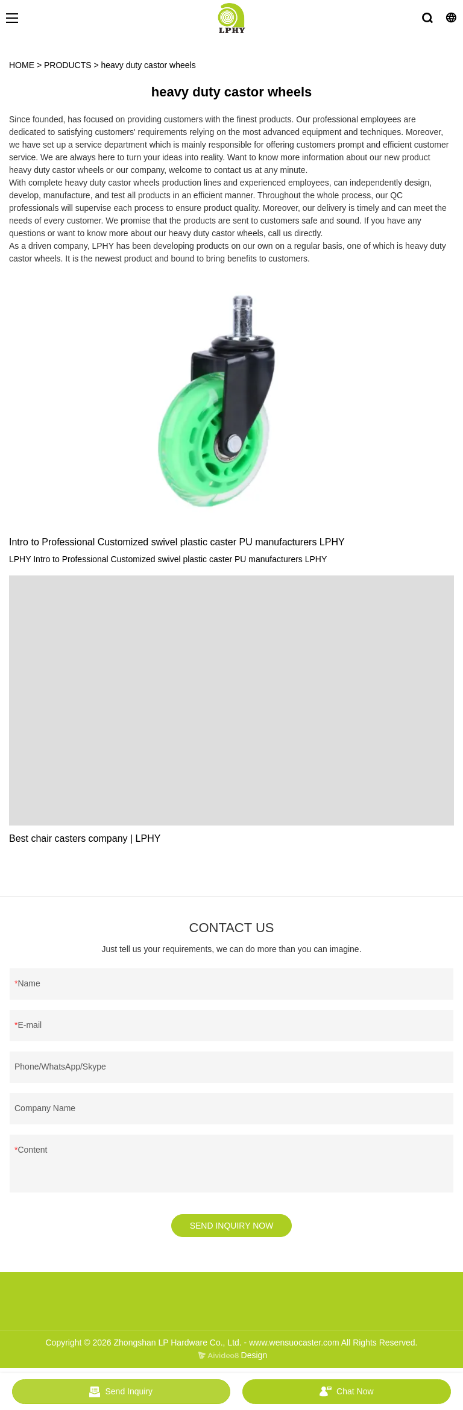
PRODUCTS (68, 65)
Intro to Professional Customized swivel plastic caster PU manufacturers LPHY (177, 542)
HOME (21, 65)
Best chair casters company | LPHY (84, 838)
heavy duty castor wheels (148, 65)
